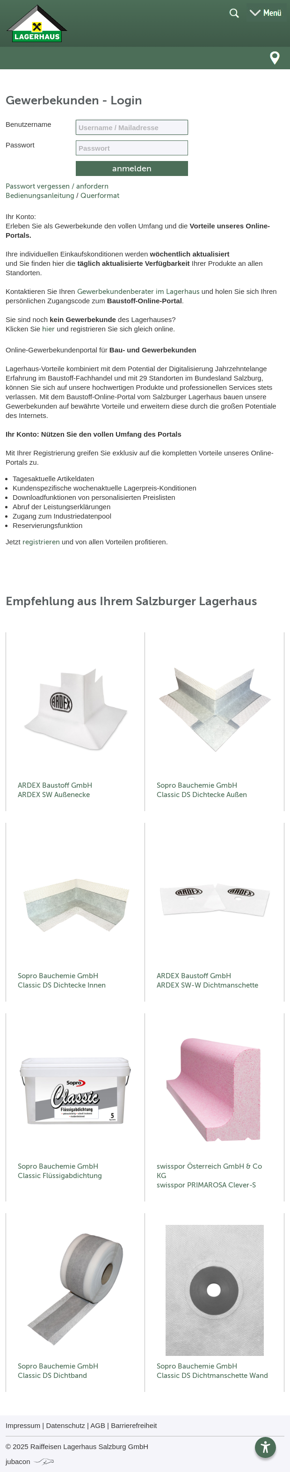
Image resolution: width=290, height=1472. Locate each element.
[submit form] (132, 168)
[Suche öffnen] (234, 12)
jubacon (30, 1461)
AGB (97, 1425)
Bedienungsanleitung (40, 195)
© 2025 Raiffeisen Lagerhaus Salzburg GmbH (77, 1446)
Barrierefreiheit (134, 1425)
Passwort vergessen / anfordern (57, 186)
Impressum (23, 1425)
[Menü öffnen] (266, 12)
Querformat (99, 195)
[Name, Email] (132, 127)
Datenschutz (65, 1425)
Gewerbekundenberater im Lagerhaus (138, 291)
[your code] (132, 147)
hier (48, 329)
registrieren (41, 542)
